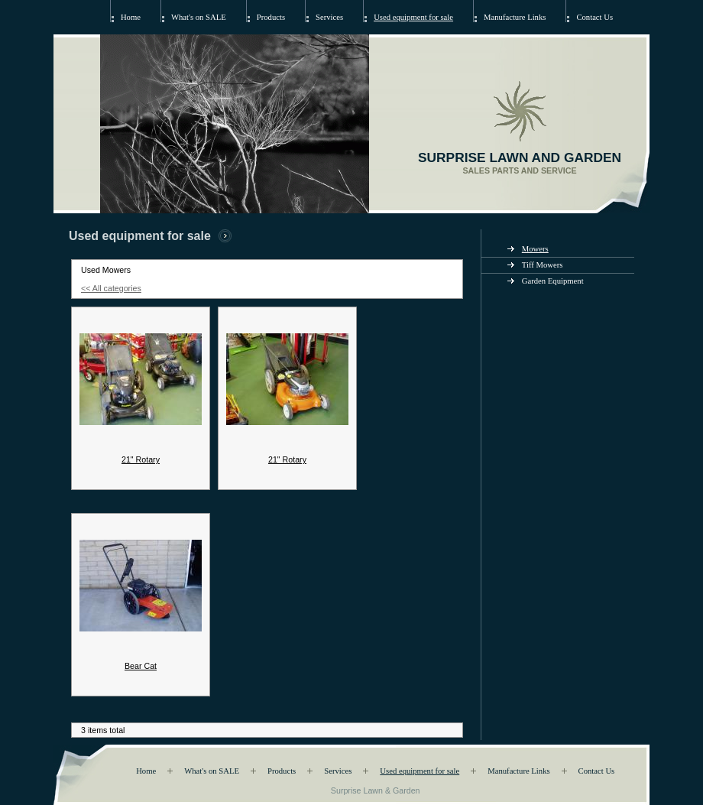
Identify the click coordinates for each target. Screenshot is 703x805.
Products (271, 17)
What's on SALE (198, 17)
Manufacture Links (515, 17)
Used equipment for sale (413, 17)
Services (329, 17)
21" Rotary (140, 459)
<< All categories (111, 288)
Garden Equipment (553, 281)
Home (131, 17)
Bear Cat (141, 665)
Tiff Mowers (542, 265)
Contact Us (594, 17)
